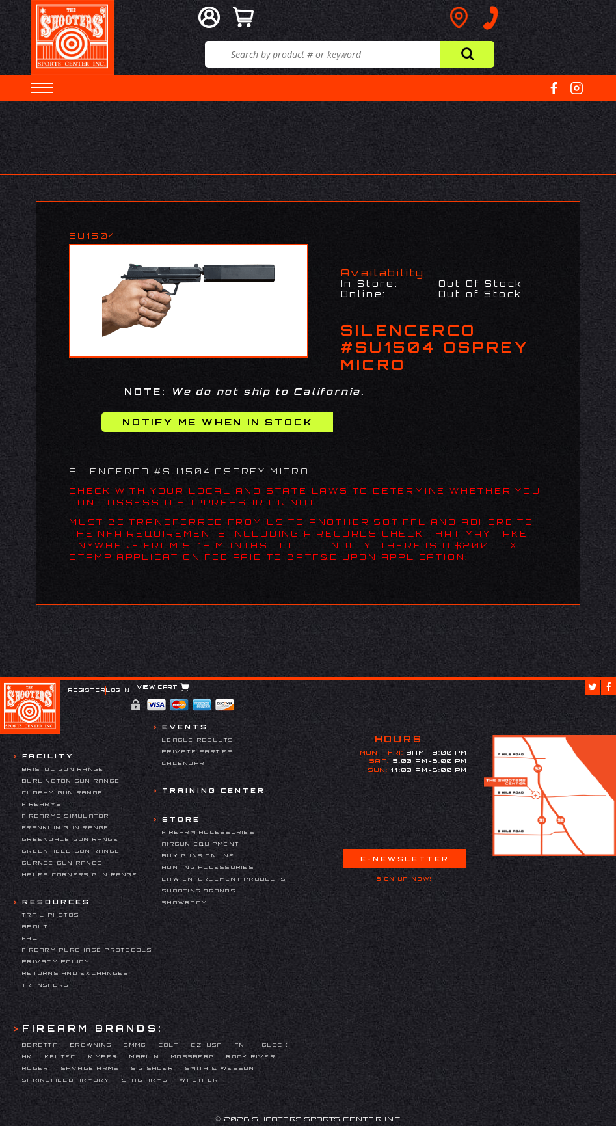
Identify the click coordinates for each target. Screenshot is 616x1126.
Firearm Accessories (208, 832)
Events (185, 727)
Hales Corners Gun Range (80, 874)
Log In (118, 690)
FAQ (30, 938)
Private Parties (198, 751)
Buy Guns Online (198, 855)
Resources (56, 901)
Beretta (40, 1044)
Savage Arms (90, 1068)
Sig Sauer (152, 1068)
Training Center (213, 790)
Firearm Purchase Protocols (87, 949)
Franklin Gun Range (66, 827)
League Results (198, 739)
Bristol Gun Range (63, 769)
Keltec (61, 1056)
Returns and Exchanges (75, 973)
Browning (91, 1044)
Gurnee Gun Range (62, 862)
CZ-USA (207, 1044)
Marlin (144, 1056)
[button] (42, 88)
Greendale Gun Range (70, 839)
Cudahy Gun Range (62, 792)
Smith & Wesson (220, 1068)
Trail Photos (50, 914)
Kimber (103, 1056)
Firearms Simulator (66, 815)
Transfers (45, 985)
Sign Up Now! (405, 879)
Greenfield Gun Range (71, 851)
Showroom (185, 902)
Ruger (35, 1068)
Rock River (251, 1056)
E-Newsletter (404, 859)
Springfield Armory (66, 1080)
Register (86, 690)
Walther (199, 1080)
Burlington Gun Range (71, 780)
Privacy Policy (56, 961)
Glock (275, 1044)
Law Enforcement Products (224, 879)
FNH (242, 1044)
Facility (48, 756)
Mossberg (193, 1056)
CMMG (135, 1044)
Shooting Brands (199, 890)
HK (27, 1056)
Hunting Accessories (208, 867)
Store (181, 819)
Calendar (183, 763)
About (35, 926)
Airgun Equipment (200, 843)
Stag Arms (145, 1080)
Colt (169, 1044)
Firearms (42, 804)
